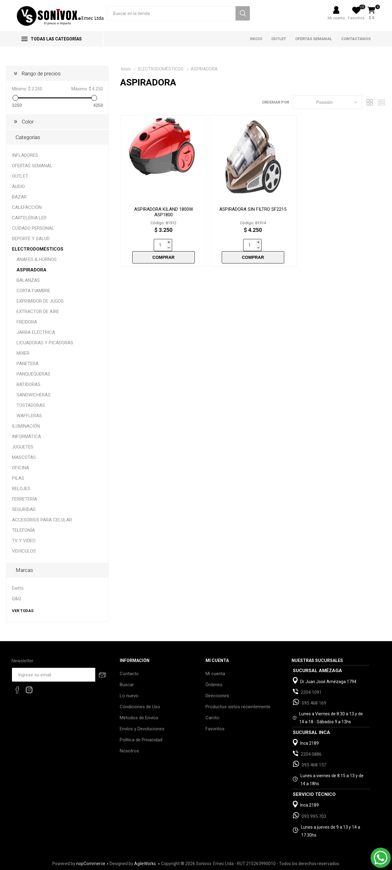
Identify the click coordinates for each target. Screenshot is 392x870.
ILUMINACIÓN (26, 426)
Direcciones (217, 695)
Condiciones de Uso (140, 706)
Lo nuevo (129, 695)
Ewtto (18, 588)
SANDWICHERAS (34, 395)
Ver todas (22, 610)
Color (28, 122)
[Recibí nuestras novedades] (53, 675)
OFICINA (20, 468)
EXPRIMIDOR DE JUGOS (40, 301)
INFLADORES (25, 155)
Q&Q (16, 598)
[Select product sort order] (327, 102)
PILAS (18, 478)
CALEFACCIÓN (27, 207)
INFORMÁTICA (26, 436)
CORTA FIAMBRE (33, 290)
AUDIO (18, 186)
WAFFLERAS (29, 415)
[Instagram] (29, 690)
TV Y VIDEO (24, 540)
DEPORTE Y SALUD (31, 238)
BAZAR (19, 197)
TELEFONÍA (23, 530)
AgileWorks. (145, 863)
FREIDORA (27, 322)
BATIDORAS (28, 384)
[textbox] (171, 13)
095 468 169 (314, 703)
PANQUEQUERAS (33, 374)
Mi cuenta (336, 18)
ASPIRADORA (32, 270)
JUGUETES (22, 447)
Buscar (127, 684)
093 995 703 (314, 816)
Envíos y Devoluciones (142, 729)
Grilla (369, 102)
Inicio (126, 68)
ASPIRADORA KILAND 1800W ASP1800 (163, 212)
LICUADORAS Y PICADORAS (45, 343)
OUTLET (20, 176)
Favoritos (214, 729)
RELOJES (21, 488)
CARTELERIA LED (29, 218)
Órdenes (213, 684)
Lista (381, 102)
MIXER (23, 353)
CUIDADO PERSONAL (33, 228)
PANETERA (28, 363)
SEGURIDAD (24, 509)
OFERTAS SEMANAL (32, 165)
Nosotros (129, 751)
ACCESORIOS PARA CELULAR (42, 520)
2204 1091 (311, 692)
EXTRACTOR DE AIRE (38, 311)
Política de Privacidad (141, 740)
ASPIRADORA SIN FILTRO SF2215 (252, 209)
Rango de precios (41, 73)
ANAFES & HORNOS (37, 259)
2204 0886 (311, 754)
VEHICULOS (24, 551)
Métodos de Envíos (139, 718)
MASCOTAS (24, 457)
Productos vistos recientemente (237, 706)
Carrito (212, 718)
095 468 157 (314, 765)
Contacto (129, 673)
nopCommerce (90, 863)
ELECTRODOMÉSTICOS (37, 249)
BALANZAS (28, 280)
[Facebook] (17, 690)
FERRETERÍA (24, 499)
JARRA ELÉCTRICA (36, 332)
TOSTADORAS (31, 405)
